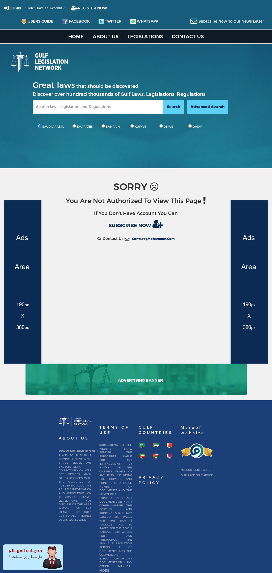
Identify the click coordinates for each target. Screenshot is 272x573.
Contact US (188, 36)
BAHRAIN (110, 126)
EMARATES (83, 126)
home (76, 36)
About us (105, 36)
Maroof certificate (196, 470)
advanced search (207, 106)
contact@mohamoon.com (153, 239)
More (104, 570)
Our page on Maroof (197, 475)
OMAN (166, 126)
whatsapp (144, 21)
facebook (76, 21)
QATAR (195, 126)
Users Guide (37, 21)
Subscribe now (136, 224)
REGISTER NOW (92, 8)
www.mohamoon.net (78, 451)
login (15, 8)
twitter (110, 21)
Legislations (145, 36)
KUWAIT (138, 126)
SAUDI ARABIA (51, 126)
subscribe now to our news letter (231, 21)
